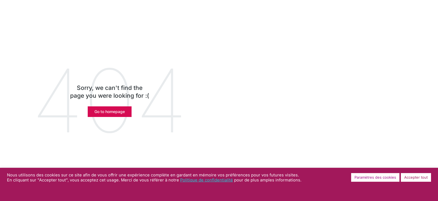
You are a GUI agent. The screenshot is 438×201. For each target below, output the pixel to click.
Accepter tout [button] (416, 177)
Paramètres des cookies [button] (375, 177)
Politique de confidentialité (206, 180)
